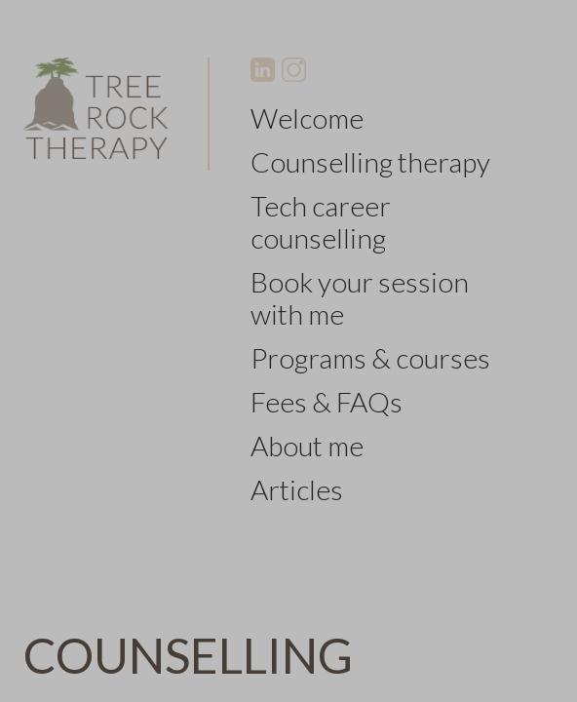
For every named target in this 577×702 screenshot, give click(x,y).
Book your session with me (359, 298)
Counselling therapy (370, 161)
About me (307, 445)
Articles (296, 489)
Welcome (307, 118)
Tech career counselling (320, 221)
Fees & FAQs (326, 401)
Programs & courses (370, 357)
